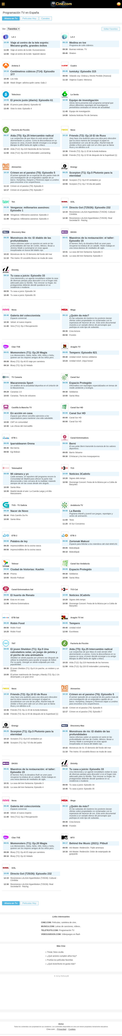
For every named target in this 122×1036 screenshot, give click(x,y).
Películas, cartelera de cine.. (59, 922)
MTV (73, 837)
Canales (45, 18)
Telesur (15, 563)
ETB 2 (14, 535)
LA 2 (73, 37)
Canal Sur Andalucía (80, 563)
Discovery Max (18, 232)
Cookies (72, 1029)
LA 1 (14, 37)
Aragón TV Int (77, 617)
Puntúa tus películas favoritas (59, 960)
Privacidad (61, 1029)
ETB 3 (73, 535)
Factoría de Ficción (21, 130)
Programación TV (57, 930)
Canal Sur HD (77, 407)
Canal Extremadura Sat (22, 589)
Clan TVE (16, 347)
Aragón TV (76, 347)
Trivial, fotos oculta (54, 952)
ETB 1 (14, 438)
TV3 (72, 468)
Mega (73, 310)
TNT (13, 643)
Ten (13, 202)
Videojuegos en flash (60, 934)
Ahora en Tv (10, 18)
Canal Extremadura (80, 438)
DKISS (74, 232)
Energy (74, 167)
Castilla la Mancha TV (22, 407)
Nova (14, 310)
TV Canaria (17, 377)
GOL (73, 202)
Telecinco (16, 94)
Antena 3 (16, 66)
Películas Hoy (29, 18)
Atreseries (16, 167)
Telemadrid (17, 468)
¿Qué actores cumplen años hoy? (61, 956)
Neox (73, 130)
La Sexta (75, 94)
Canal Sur (75, 377)
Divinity (15, 270)
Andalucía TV (77, 505)
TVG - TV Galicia (19, 505)
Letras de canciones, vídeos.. (61, 926)
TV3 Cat (74, 589)
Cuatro (74, 66)
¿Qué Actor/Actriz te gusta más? (60, 964)
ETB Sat (15, 617)
